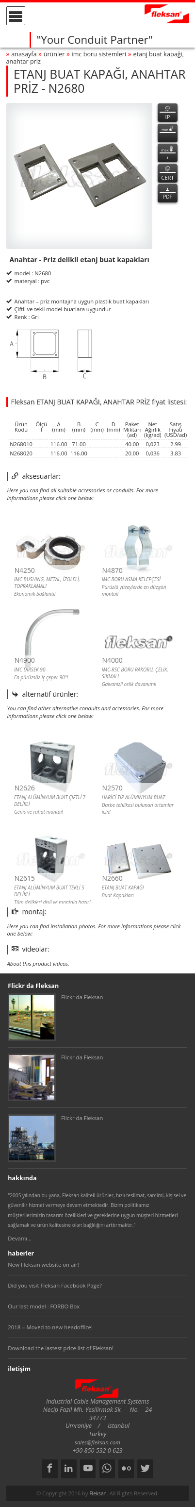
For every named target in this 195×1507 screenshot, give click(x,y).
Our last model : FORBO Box (44, 1306)
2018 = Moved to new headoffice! (50, 1327)
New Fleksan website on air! (43, 1264)
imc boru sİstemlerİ (99, 54)
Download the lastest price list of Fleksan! (61, 1348)
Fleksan (97, 1493)
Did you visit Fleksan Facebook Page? (55, 1285)
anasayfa (23, 54)
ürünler (54, 54)
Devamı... (20, 1238)
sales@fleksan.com (97, 1442)
